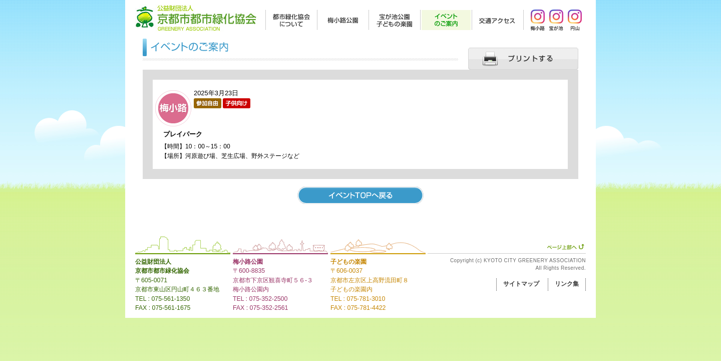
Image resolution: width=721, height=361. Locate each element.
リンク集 (567, 283)
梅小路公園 (248, 261)
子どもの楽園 (348, 261)
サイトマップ (521, 283)
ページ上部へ (565, 246)
